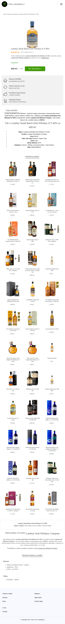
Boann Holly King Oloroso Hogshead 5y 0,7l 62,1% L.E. (33, 181)
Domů (4, 14)
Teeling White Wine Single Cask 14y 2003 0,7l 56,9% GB (32, 270)
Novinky (5, 597)
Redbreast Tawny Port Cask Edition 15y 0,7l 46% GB (52, 480)
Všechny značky (7, 593)
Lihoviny (34, 525)
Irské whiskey (15, 14)
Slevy (4, 601)
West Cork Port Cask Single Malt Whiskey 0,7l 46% (32, 360)
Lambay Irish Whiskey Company (20, 58)
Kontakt (5, 611)
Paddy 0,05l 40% (52, 358)
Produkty (9, 14)
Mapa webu (38, 597)
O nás (4, 607)
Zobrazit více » (45, 58)
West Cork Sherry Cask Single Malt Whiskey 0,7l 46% (13, 360)
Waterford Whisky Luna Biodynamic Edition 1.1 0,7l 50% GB (52, 449)
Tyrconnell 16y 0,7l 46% (52, 329)
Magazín (37, 593)
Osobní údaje (39, 601)
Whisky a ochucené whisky (44, 525)
